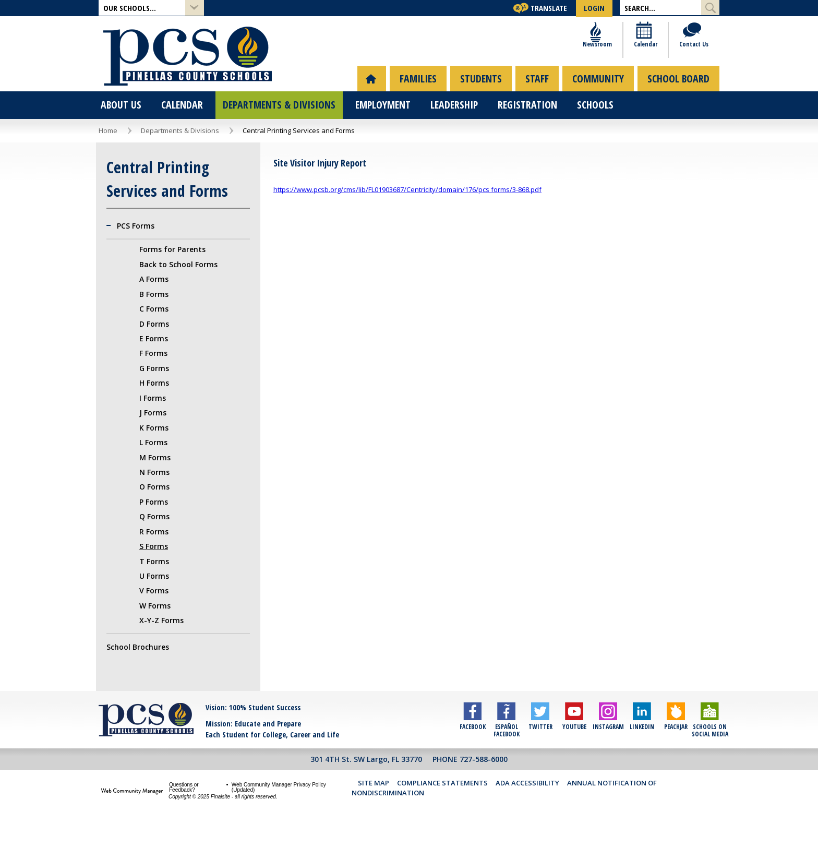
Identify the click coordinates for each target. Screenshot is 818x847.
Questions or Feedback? (184, 808)
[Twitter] (540, 744)
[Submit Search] (710, 7)
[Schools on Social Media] (710, 744)
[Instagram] (608, 744)
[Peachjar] (676, 744)
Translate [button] (549, 8)
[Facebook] (472, 744)
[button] (151, 8)
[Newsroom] (597, 57)
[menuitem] (371, 99)
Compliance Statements (442, 803)
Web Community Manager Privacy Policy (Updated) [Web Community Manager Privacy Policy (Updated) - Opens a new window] (279, 808)
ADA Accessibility (527, 803)
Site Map (373, 803)
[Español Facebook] (506, 744)
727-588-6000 (484, 780)
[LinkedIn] (642, 744)
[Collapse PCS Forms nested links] (111, 247)
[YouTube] (574, 744)
